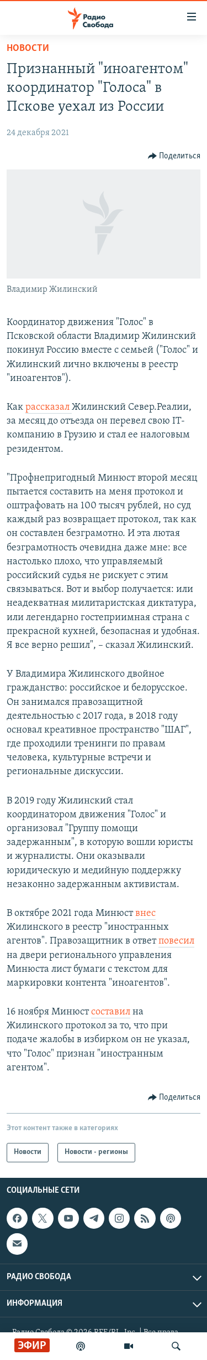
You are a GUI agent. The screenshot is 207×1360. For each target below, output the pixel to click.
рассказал (48, 407)
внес (145, 913)
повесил (176, 941)
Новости (28, 48)
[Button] (174, 156)
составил (110, 1012)
